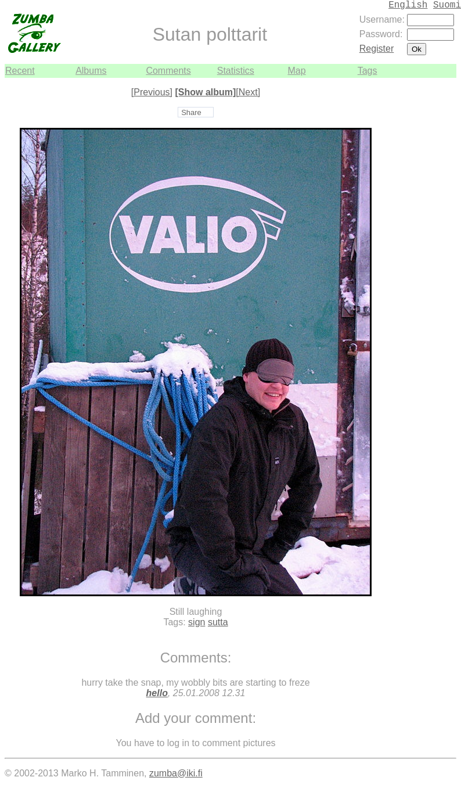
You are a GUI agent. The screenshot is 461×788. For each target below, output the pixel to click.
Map (296, 71)
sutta (218, 622)
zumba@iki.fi (176, 773)
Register (376, 48)
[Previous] (151, 92)
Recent (20, 71)
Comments (168, 71)
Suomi (447, 5)
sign (196, 622)
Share (191, 112)
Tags (367, 71)
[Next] (248, 92)
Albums (90, 71)
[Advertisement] (421, 252)
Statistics (235, 71)
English (407, 5)
